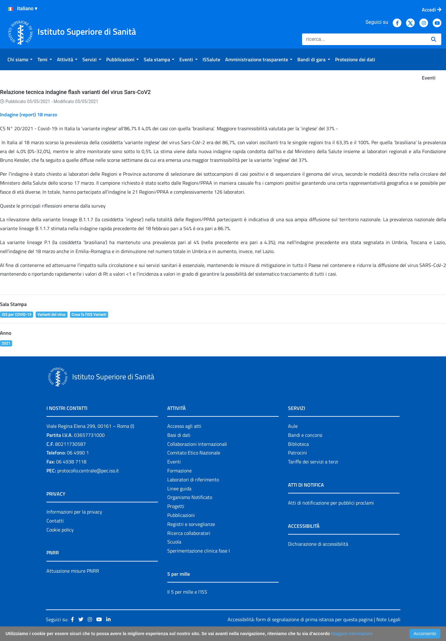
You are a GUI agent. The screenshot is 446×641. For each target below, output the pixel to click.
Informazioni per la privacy (74, 511)
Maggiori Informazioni (352, 633)
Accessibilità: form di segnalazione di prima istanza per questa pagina (300, 619)
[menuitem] (20, 59)
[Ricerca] (364, 39)
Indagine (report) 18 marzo (28, 114)
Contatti (55, 520)
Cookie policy (60, 529)
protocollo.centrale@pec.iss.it (88, 470)
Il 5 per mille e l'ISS (187, 592)
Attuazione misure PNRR (72, 570)
